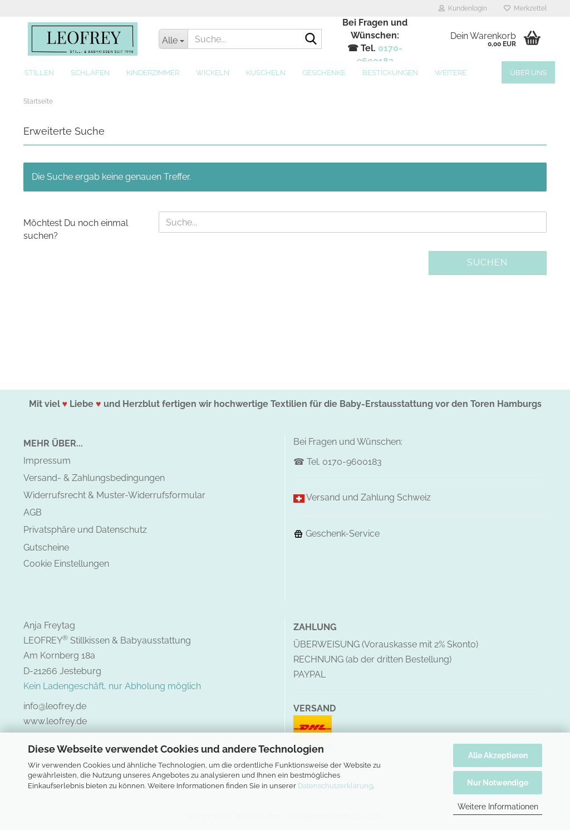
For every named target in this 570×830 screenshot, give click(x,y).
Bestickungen (390, 72)
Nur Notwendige (497, 782)
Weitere (450, 72)
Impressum (47, 460)
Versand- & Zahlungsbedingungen (94, 478)
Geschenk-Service (336, 533)
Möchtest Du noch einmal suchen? (75, 229)
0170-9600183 (352, 461)
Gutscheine (46, 547)
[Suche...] (173, 39)
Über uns (528, 72)
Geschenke (324, 72)
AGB (32, 512)
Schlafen (90, 72)
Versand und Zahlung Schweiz (368, 497)
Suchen (487, 262)
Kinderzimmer (152, 72)
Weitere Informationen (498, 806)
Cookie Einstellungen (66, 563)
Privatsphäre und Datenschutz (85, 529)
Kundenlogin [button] (463, 8)
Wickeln (212, 72)
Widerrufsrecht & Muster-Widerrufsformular (114, 495)
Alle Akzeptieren (498, 755)
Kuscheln (266, 72)
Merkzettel (525, 8)
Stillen (39, 72)
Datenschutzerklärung (335, 786)
